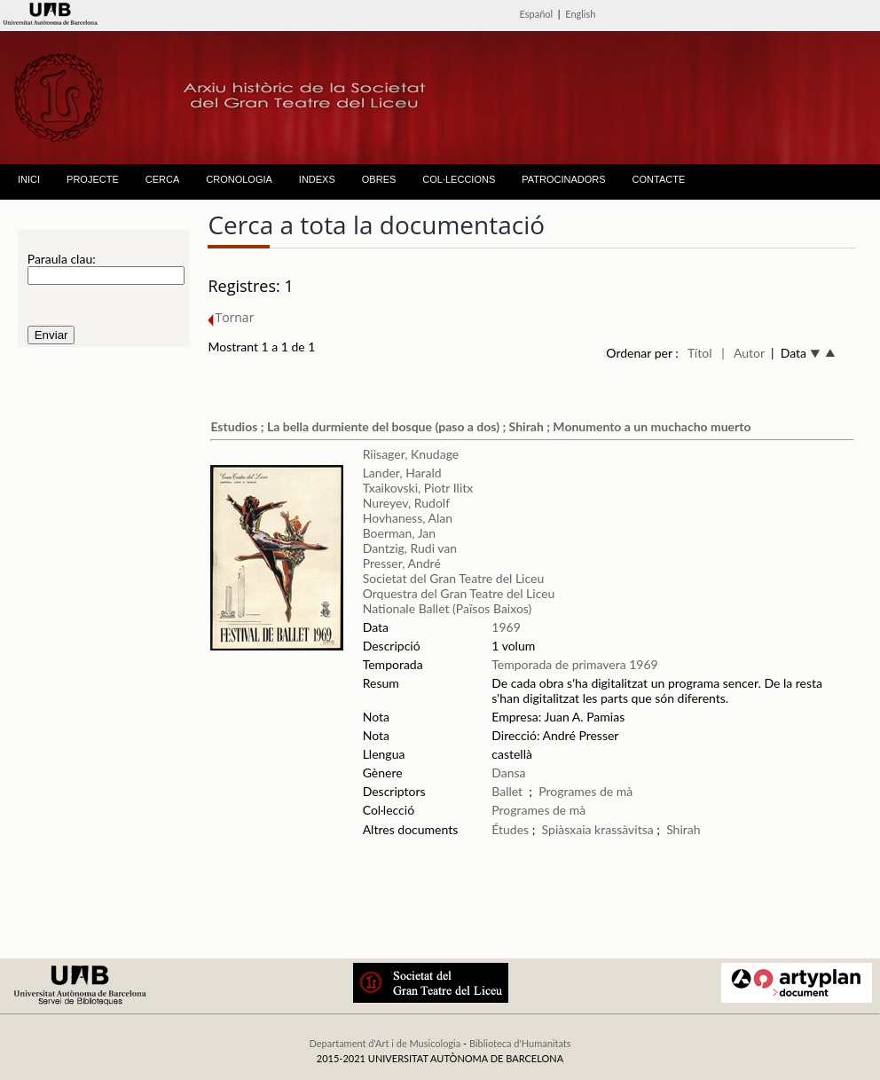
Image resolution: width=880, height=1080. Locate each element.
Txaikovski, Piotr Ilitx (418, 487)
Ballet (506, 791)
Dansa (508, 772)
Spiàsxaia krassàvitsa (598, 829)
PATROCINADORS (563, 179)
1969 (505, 627)
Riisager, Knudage (411, 453)
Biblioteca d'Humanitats (520, 1043)
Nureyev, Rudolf (406, 502)
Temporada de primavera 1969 (574, 664)
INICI (29, 179)
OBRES (379, 179)
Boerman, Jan (399, 532)
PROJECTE (93, 179)
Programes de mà (585, 791)
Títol (699, 352)
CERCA (162, 179)
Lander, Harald (402, 472)
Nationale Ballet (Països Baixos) (447, 608)
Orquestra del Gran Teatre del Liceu (459, 593)
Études (510, 829)
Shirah (683, 829)
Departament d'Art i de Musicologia (384, 1043)
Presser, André (402, 563)
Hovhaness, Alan (407, 517)
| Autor (743, 352)
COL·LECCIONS (458, 179)
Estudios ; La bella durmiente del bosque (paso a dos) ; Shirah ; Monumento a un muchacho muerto (480, 426)
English (580, 14)
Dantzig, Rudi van (410, 548)
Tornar (231, 317)
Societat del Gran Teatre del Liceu (454, 578)
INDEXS (317, 179)
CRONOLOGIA (239, 179)
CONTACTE (659, 179)
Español (537, 14)
